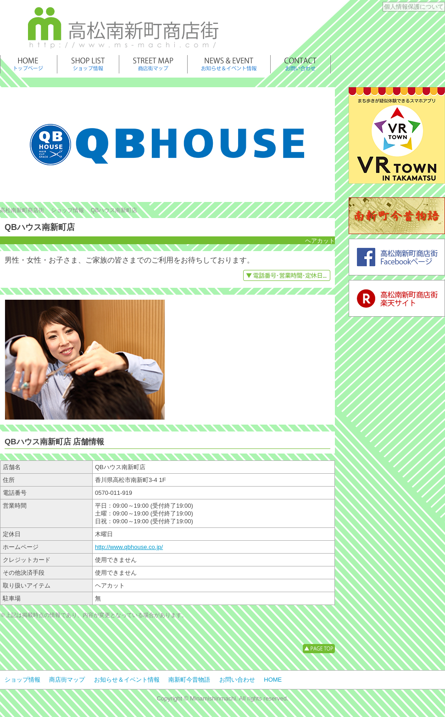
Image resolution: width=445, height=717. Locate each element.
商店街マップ (67, 679)
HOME (273, 679)
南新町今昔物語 (189, 679)
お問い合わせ (237, 679)
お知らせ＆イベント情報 (127, 679)
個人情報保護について (414, 6)
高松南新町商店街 (22, 210)
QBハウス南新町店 (114, 210)
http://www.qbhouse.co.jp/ (129, 546)
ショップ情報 (67, 210)
